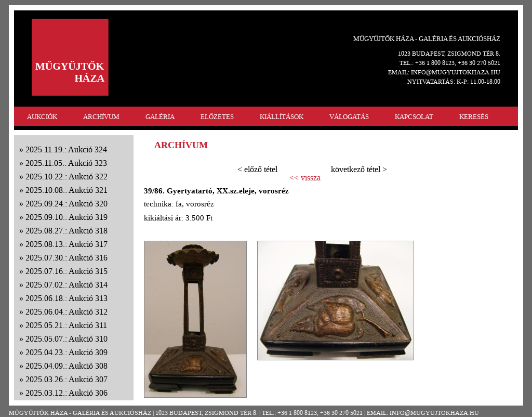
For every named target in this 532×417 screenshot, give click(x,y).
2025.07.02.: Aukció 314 (66, 284)
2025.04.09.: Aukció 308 (66, 365)
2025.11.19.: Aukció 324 (66, 149)
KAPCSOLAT (414, 116)
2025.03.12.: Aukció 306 (66, 392)
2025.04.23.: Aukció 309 (66, 352)
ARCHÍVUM (101, 116)
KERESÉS (473, 116)
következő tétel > (359, 169)
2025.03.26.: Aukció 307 (66, 379)
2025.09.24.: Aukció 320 (66, 203)
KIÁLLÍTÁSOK (281, 116)
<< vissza (305, 178)
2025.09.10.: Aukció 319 (66, 217)
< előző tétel (257, 169)
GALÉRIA (160, 116)
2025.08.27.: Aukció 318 (66, 230)
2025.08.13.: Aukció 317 (66, 244)
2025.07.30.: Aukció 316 (66, 257)
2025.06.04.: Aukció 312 (66, 311)
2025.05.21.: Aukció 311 (66, 325)
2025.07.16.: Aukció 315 (66, 271)
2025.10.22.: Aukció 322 (66, 176)
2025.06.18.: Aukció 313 (66, 298)
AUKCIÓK (42, 116)
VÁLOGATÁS (349, 116)
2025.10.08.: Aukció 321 (66, 190)
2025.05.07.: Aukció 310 (66, 338)
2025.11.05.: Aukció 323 (66, 163)
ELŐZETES (217, 116)
